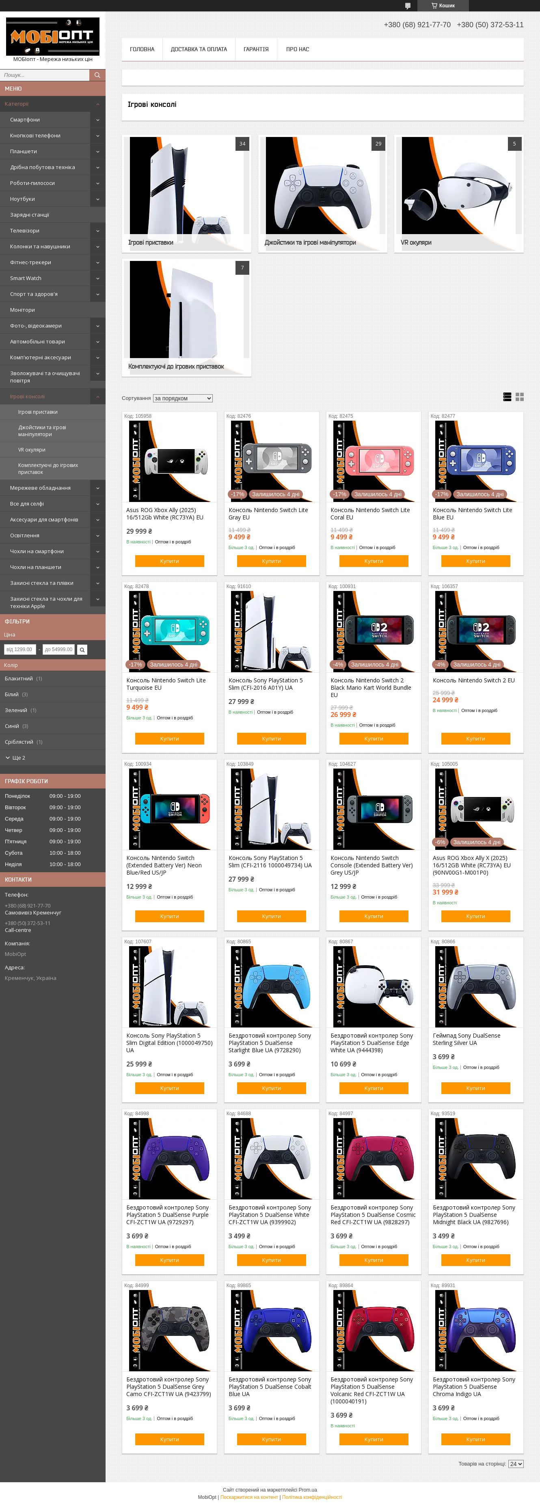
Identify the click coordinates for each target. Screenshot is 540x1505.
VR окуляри (31, 449)
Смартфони (25, 119)
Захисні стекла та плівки (41, 582)
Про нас (297, 49)
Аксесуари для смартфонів (44, 519)
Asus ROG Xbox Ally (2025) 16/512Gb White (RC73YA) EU (164, 513)
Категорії (16, 103)
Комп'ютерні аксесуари (40, 357)
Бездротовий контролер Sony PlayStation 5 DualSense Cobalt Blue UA (270, 1387)
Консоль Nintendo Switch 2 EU (474, 680)
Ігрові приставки (38, 411)
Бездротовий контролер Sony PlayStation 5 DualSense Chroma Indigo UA (474, 1387)
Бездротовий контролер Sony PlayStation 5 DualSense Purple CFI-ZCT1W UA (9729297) (167, 1215)
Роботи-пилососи (32, 183)
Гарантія (256, 49)
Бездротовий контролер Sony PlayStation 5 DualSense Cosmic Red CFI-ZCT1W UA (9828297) (373, 1215)
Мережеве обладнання (40, 487)
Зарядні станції (29, 214)
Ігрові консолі (27, 396)
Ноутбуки (22, 198)
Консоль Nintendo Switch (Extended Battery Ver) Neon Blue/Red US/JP (164, 865)
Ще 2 (19, 757)
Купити (169, 561)
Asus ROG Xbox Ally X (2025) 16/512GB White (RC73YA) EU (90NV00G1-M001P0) (472, 865)
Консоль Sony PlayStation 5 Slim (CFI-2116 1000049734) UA (270, 861)
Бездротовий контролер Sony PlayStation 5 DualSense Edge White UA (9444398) (371, 1043)
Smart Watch (25, 278)
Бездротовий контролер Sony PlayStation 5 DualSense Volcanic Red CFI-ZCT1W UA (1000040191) (371, 1390)
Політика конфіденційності (312, 1497)
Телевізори (24, 230)
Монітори (22, 309)
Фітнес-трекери (30, 262)
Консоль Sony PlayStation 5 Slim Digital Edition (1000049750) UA (169, 1043)
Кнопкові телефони (35, 135)
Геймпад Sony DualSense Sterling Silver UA (467, 1039)
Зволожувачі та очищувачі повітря (45, 376)
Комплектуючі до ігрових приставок (48, 469)
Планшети (23, 151)
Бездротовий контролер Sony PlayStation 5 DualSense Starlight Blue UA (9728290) (270, 1043)
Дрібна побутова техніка (42, 167)
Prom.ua (308, 1490)
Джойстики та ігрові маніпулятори (42, 431)
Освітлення (24, 535)
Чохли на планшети (35, 567)
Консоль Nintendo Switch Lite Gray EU (268, 513)
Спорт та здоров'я (34, 294)
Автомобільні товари (37, 341)
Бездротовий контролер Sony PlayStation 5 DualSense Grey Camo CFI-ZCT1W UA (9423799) (168, 1387)
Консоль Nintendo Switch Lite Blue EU (472, 513)
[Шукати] (97, 75)
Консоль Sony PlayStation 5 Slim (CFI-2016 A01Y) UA (266, 684)
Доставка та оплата (199, 49)
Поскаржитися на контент (249, 1497)
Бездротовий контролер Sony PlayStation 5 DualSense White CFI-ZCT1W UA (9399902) (270, 1215)
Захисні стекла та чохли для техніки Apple (46, 602)
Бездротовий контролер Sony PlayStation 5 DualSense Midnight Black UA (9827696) (474, 1215)
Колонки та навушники (40, 246)
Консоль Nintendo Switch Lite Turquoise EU (166, 684)
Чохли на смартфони (37, 551)
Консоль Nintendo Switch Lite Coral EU (370, 513)
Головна (142, 49)
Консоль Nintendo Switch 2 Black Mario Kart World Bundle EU (370, 688)
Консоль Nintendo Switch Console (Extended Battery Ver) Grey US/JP (371, 865)
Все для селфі (27, 503)
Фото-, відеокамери (36, 325)
